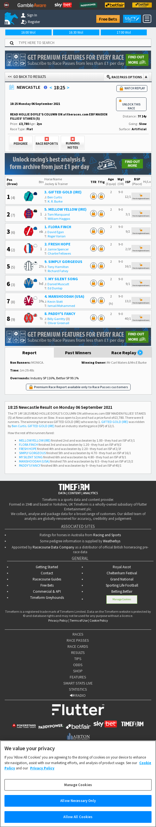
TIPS (77, 658)
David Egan (55, 232)
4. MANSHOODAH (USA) (64, 296)
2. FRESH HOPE (57, 244)
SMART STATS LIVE (78, 683)
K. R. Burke (55, 201)
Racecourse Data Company (53, 547)
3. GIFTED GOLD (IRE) (62, 192)
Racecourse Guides (47, 579)
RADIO (78, 695)
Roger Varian (57, 236)
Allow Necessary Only (78, 805)
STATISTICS (78, 689)
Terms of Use (79, 620)
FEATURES (78, 677)
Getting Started (47, 567)
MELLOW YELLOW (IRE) (35, 440)
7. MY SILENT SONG (61, 278)
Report (29, 352)
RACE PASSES (78, 640)
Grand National (121, 579)
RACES (78, 634)
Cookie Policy (99, 620)
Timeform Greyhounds (47, 597)
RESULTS (78, 652)
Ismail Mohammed (61, 306)
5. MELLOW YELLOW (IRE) (65, 209)
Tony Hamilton (58, 267)
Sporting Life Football (122, 585)
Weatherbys (111, 541)
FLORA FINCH (28, 444)
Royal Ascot (122, 567)
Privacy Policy (58, 620)
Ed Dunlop (55, 288)
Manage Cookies (121, 599)
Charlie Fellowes (59, 253)
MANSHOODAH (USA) (34, 461)
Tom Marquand (58, 214)
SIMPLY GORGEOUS (32, 453)
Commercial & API (47, 591)
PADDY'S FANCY (29, 465)
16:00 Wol (28, 32)
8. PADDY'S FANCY (59, 313)
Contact (47, 573)
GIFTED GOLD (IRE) (114, 422)
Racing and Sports (107, 535)
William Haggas (59, 218)
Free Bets (108, 19)
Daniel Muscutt (58, 284)
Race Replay (127, 352)
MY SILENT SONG (31, 457)
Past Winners (78, 352)
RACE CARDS (78, 646)
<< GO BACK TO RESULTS (27, 76)
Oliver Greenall (58, 323)
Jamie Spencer (58, 249)
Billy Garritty (56, 319)
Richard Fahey (58, 271)
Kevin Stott (55, 301)
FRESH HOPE (28, 449)
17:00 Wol (124, 32)
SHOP (78, 670)
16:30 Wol (76, 32)
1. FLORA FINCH (57, 226)
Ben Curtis (54, 197)
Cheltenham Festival (122, 573)
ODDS (78, 664)
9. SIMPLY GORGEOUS (63, 261)
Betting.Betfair (121, 591)
